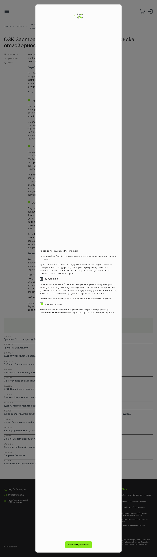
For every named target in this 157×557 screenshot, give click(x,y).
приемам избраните (78, 544)
